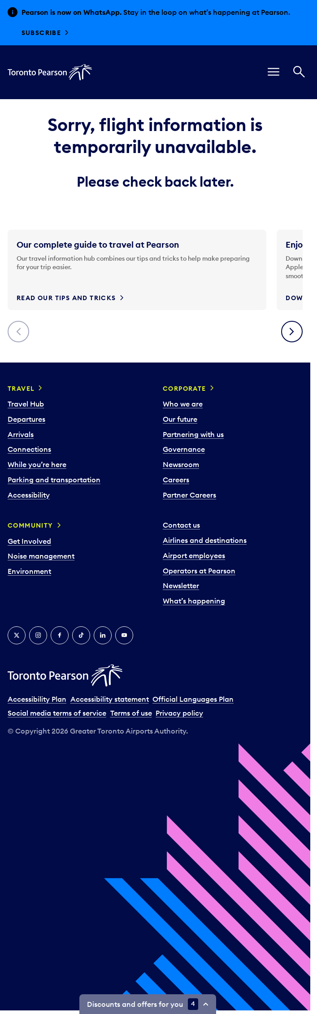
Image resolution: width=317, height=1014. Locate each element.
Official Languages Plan (193, 699)
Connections (29, 449)
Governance (184, 449)
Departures (26, 419)
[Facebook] (60, 635)
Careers (176, 479)
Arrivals (21, 434)
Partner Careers (189, 494)
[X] (17, 635)
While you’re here (37, 464)
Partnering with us (193, 434)
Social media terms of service (57, 712)
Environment (29, 571)
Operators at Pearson (199, 570)
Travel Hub (26, 403)
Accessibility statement (109, 699)
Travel (21, 389)
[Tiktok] (81, 635)
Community (30, 525)
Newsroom (181, 464)
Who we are (183, 403)
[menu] (273, 72)
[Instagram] (38, 635)
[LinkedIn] (103, 635)
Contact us (181, 524)
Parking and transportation (54, 479)
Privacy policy (179, 712)
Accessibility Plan (37, 699)
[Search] (299, 72)
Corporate (184, 389)
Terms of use (131, 712)
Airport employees (194, 555)
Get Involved (29, 541)
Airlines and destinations (205, 540)
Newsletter (181, 585)
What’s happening (194, 600)
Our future (180, 419)
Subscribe (41, 33)
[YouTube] (124, 635)
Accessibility (29, 494)
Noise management (41, 555)
